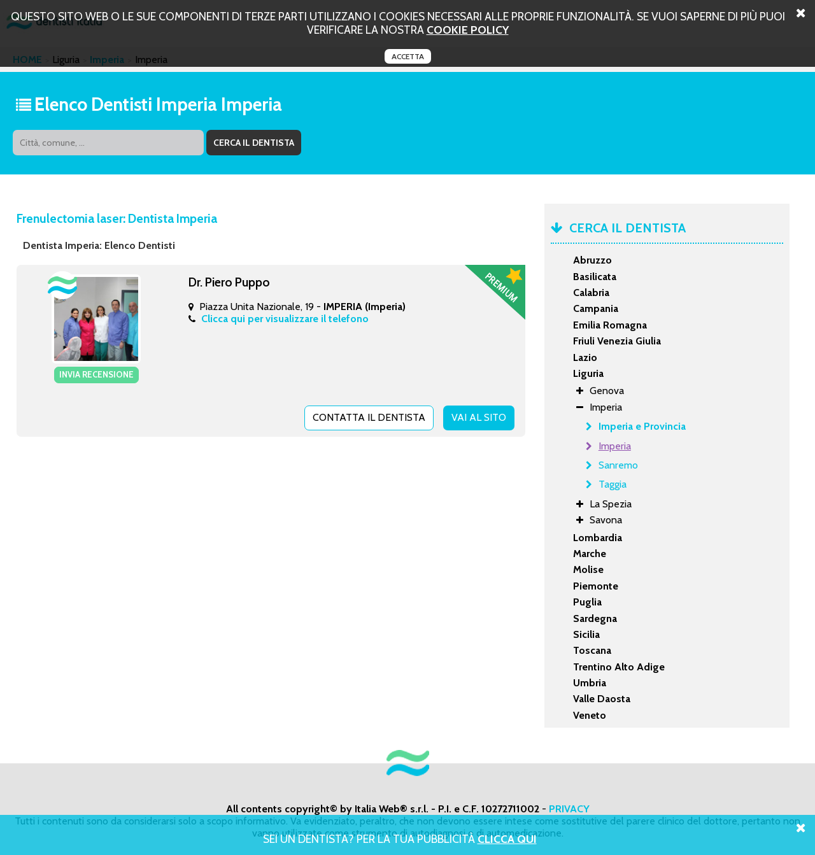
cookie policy (468, 29)
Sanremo (618, 465)
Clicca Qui (507, 838)
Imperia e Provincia (642, 426)
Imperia (615, 446)
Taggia (613, 484)
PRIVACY (569, 809)
